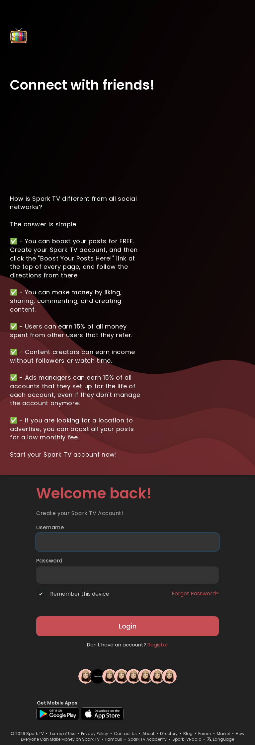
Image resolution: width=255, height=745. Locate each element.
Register (157, 644)
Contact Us (125, 733)
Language (220, 739)
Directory (169, 733)
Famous (113, 739)
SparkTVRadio (186, 739)
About (148, 733)
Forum (204, 733)
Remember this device (79, 594)
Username (50, 527)
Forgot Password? (195, 593)
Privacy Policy (94, 733)
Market (223, 733)
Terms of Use (62, 733)
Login (127, 626)
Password (49, 560)
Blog (188, 733)
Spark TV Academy (147, 739)
